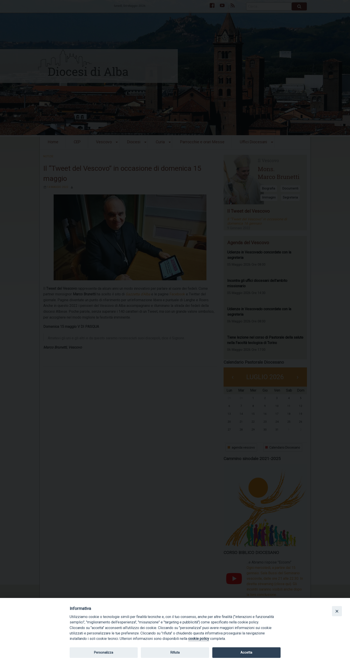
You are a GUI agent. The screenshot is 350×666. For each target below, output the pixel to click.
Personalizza (103, 652)
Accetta (246, 652)
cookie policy (198, 638)
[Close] (337, 611)
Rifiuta (175, 652)
